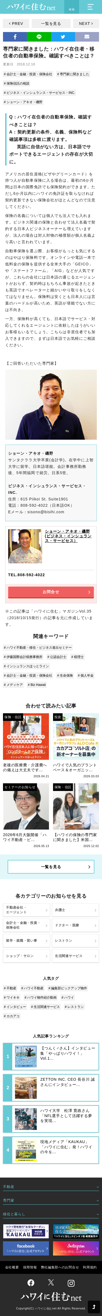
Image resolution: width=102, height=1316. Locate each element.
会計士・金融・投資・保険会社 (23, 925)
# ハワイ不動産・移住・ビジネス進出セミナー (38, 648)
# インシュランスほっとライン (26, 666)
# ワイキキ (12, 997)
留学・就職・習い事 (21, 941)
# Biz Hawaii (37, 685)
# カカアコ (12, 1016)
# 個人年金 (86, 675)
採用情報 (30, 1267)
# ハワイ (67, 997)
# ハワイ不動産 (32, 988)
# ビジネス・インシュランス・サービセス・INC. (39, 93)
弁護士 (60, 910)
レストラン (63, 941)
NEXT (84, 23)
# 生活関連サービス (45, 1007)
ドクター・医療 (67, 925)
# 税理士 (77, 657)
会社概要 (12, 1267)
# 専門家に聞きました (73, 74)
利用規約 (90, 1267)
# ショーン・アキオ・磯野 (23, 102)
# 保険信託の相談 (16, 83)
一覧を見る (51, 23)
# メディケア (13, 685)
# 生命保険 (65, 675)
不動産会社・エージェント (16, 910)
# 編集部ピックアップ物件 (67, 988)
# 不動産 (10, 988)
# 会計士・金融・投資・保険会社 (28, 74)
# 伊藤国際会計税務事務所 (23, 657)
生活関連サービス (69, 956)
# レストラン (74, 1007)
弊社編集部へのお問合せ (60, 1267)
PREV (17, 23)
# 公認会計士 (56, 657)
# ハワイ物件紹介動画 (40, 997)
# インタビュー (15, 1007)
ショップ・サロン (20, 956)
